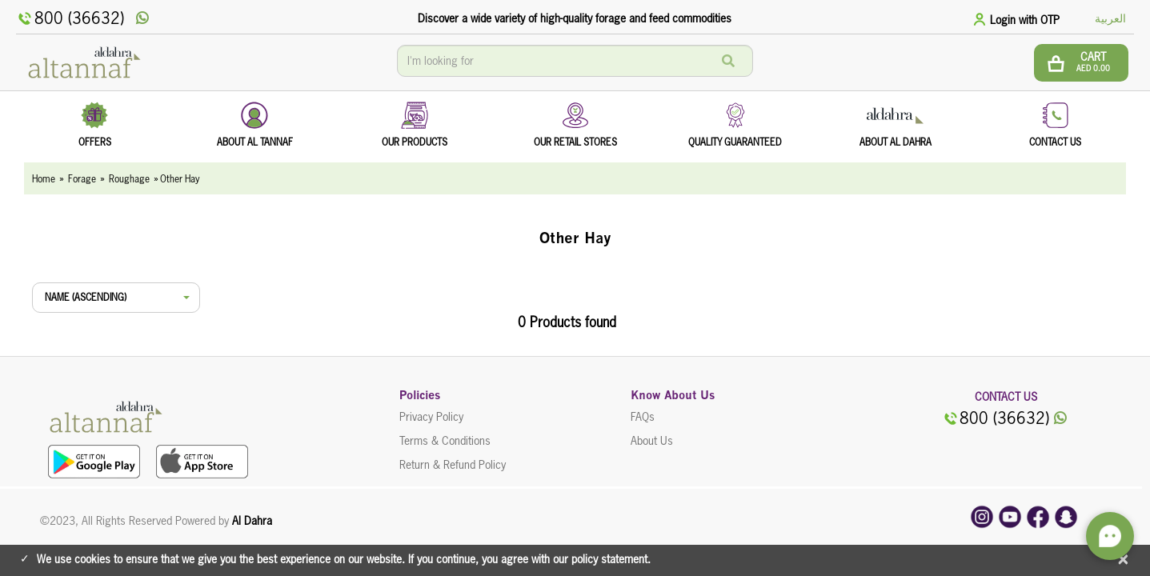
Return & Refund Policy (452, 465)
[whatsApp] (142, 18)
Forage (82, 179)
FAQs (643, 417)
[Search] (728, 60)
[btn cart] (1081, 63)
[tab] (1019, 19)
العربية (1110, 18)
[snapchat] (1066, 516)
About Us (652, 441)
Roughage (129, 179)
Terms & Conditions (445, 441)
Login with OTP (1025, 20)
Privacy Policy (431, 417)
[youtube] (1010, 516)
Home (43, 179)
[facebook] (1038, 516)
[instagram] (982, 516)
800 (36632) (70, 18)
